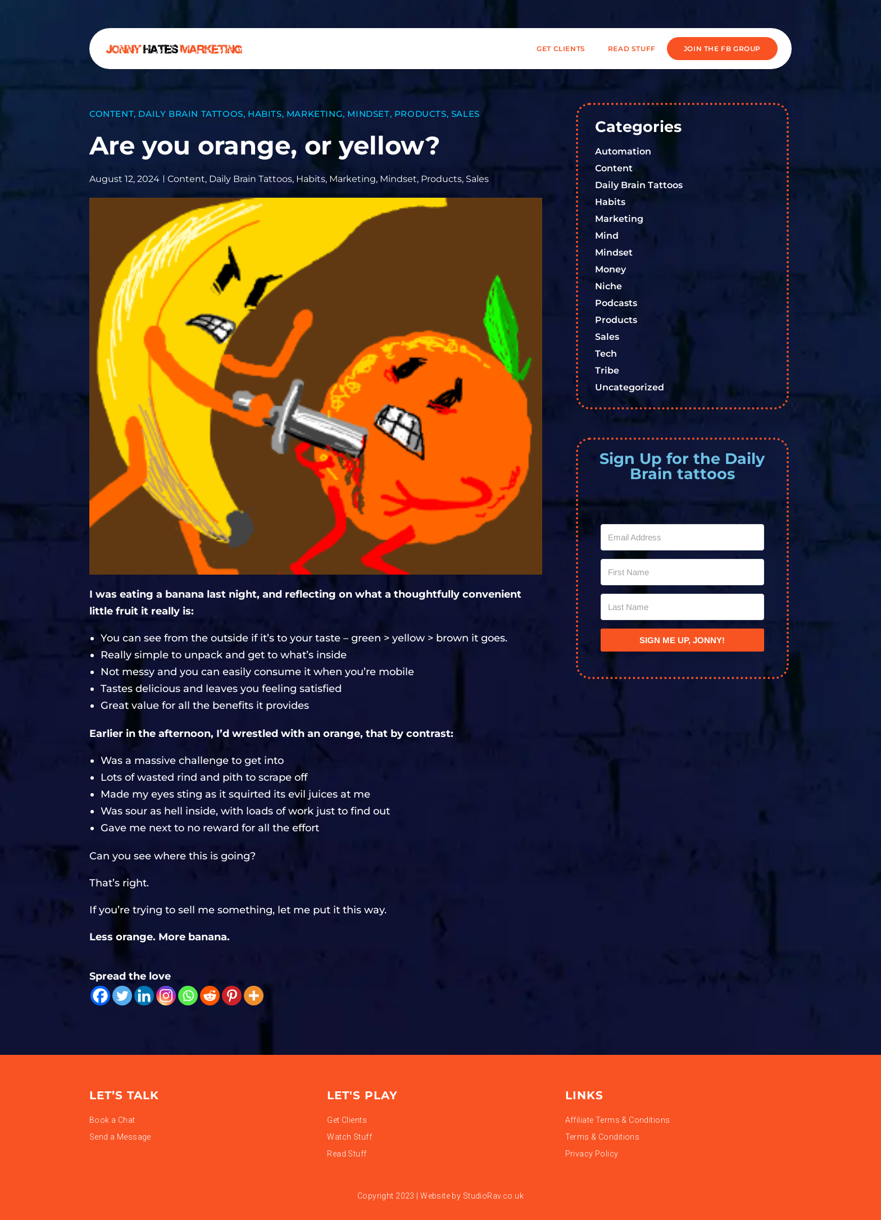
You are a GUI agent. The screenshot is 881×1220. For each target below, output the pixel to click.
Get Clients (561, 48)
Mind (607, 235)
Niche (608, 286)
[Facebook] (100, 995)
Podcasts (616, 303)
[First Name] (683, 572)
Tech (606, 353)
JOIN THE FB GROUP (722, 48)
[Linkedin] (144, 995)
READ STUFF (632, 48)
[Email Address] (683, 537)
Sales (465, 113)
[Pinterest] (232, 995)
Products (420, 113)
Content (111, 113)
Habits (265, 113)
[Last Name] (683, 607)
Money (610, 269)
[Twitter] (122, 995)
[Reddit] (210, 995)
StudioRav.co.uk (493, 1195)
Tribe (607, 370)
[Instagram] (166, 995)
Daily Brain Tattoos (190, 113)
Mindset (368, 113)
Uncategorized (629, 387)
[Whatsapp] (188, 995)
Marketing (315, 113)
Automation (623, 151)
